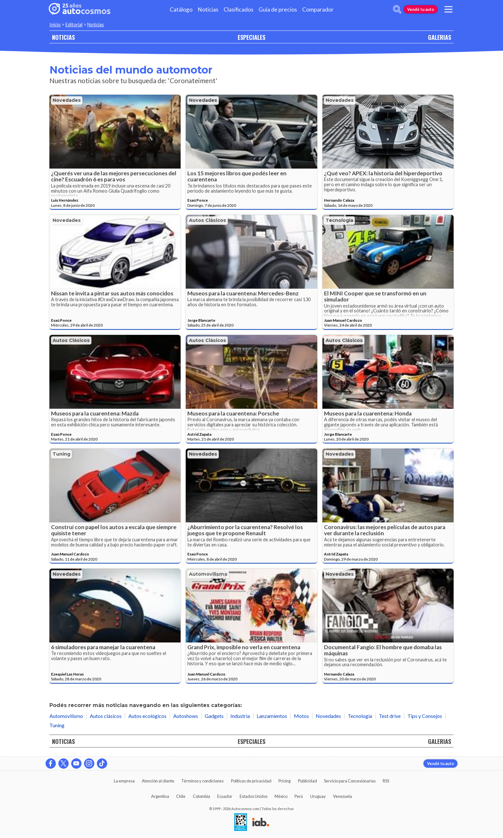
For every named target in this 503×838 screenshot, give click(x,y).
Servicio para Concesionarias (350, 780)
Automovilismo (208, 574)
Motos (301, 716)
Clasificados (238, 9)
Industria (240, 716)
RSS (386, 780)
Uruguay (318, 796)
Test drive (390, 716)
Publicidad (307, 780)
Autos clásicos (207, 220)
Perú (298, 796)
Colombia (201, 796)
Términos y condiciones (202, 780)
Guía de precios (278, 9)
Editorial (73, 24)
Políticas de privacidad (251, 780)
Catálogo (181, 9)
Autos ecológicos (147, 716)
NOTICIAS (63, 37)
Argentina (160, 796)
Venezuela (342, 796)
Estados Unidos (254, 796)
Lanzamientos (272, 716)
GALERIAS (439, 37)
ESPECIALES (251, 37)
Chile (180, 796)
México (281, 796)
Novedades (67, 100)
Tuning (61, 454)
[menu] (448, 9)
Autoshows (185, 716)
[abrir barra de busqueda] (397, 9)
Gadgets (214, 716)
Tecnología (339, 220)
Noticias (208, 9)
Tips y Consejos (424, 716)
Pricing (284, 780)
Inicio (55, 24)
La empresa (124, 780)
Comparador (318, 9)
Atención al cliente (158, 780)
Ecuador (224, 796)
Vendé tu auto (420, 9)
